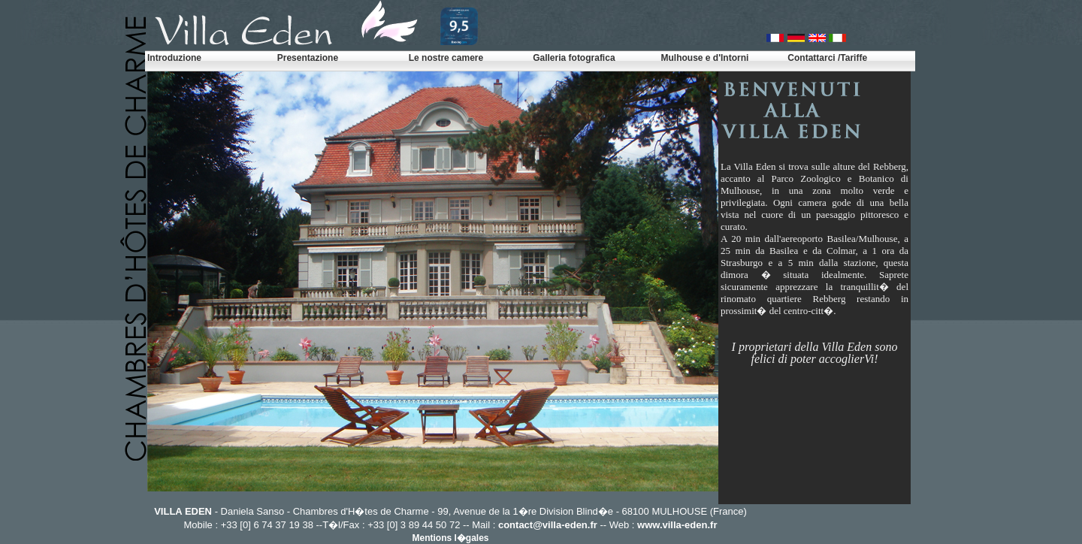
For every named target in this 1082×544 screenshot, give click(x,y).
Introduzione (174, 58)
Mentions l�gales (450, 538)
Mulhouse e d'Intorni (704, 58)
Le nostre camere (446, 58)
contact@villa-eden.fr (547, 524)
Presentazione (307, 58)
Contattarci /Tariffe (827, 58)
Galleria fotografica (574, 58)
